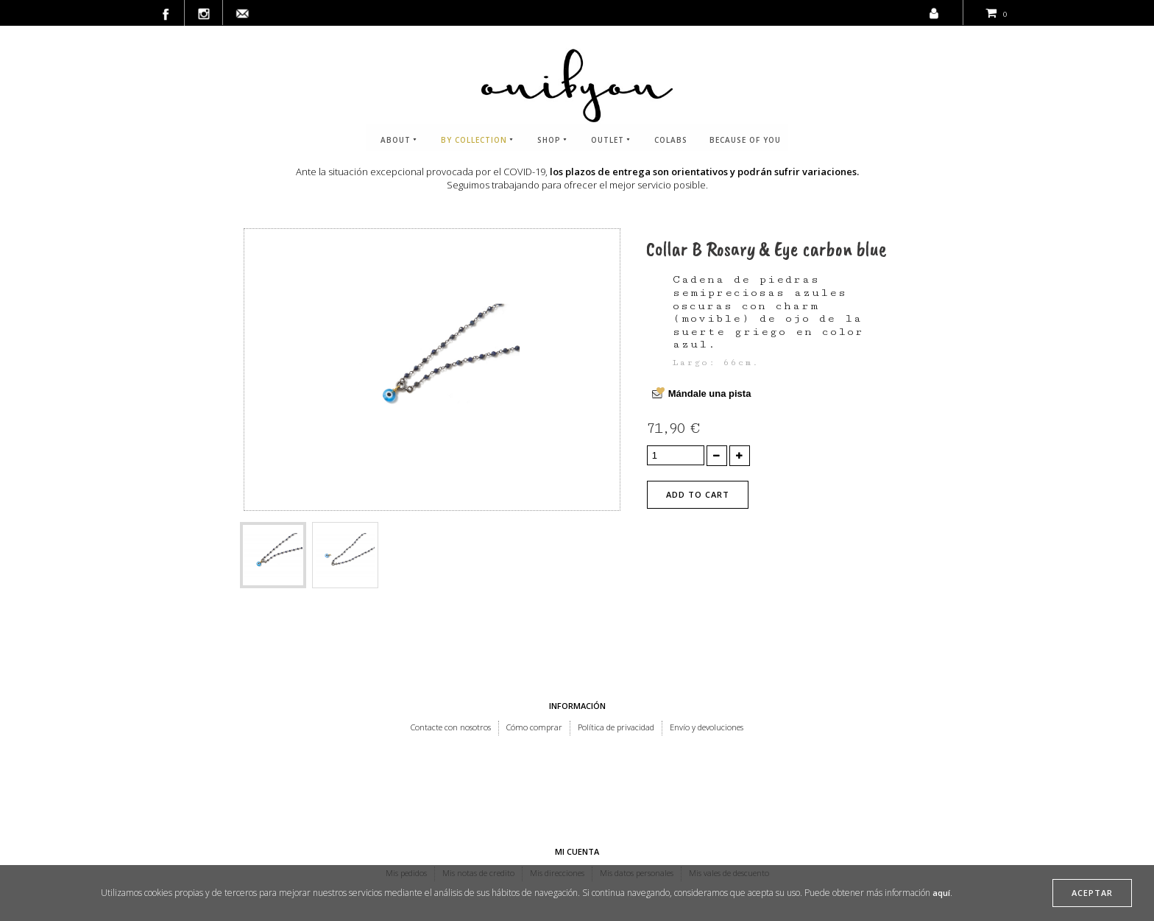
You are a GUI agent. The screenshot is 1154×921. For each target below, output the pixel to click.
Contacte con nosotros (451, 727)
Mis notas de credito (478, 795)
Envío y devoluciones (706, 727)
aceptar (1092, 892)
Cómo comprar (534, 727)
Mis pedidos (406, 795)
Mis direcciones (557, 795)
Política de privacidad (616, 727)
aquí (941, 892)
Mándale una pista (709, 393)
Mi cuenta (577, 774)
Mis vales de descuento (729, 795)
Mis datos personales (636, 795)
